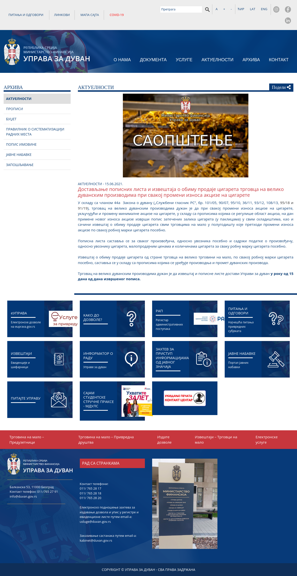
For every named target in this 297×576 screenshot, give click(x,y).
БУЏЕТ (11, 119)
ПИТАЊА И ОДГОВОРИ (25, 15)
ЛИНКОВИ (62, 15)
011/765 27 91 (47, 491)
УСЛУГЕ (184, 59)
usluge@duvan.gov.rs (95, 521)
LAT (252, 9)
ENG (264, 9)
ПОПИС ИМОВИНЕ (21, 144)
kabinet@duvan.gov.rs (96, 540)
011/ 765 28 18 (90, 493)
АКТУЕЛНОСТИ (217, 59)
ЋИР (241, 9)
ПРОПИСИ (14, 108)
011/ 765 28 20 (90, 498)
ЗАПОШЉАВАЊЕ (20, 164)
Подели (281, 87)
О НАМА (122, 59)
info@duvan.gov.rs (23, 496)
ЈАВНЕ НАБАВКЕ (18, 154)
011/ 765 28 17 (90, 488)
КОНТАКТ (279, 59)
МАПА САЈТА (90, 15)
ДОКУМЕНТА (153, 59)
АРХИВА (251, 59)
